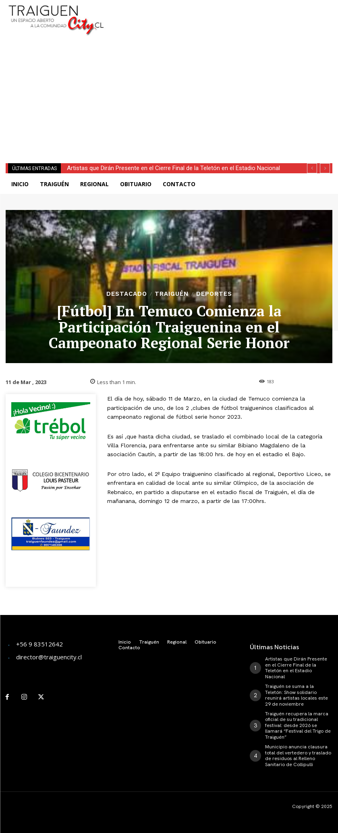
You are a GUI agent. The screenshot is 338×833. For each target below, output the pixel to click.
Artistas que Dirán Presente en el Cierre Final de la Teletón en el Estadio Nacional (173, 168)
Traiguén (172, 294)
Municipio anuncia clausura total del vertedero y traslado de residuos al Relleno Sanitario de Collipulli (298, 755)
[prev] (312, 168)
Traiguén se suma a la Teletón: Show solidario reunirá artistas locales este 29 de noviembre (296, 695)
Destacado (126, 294)
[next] (325, 168)
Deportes (214, 294)
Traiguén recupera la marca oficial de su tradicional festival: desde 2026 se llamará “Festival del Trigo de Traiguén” (298, 725)
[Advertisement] (212, 12)
